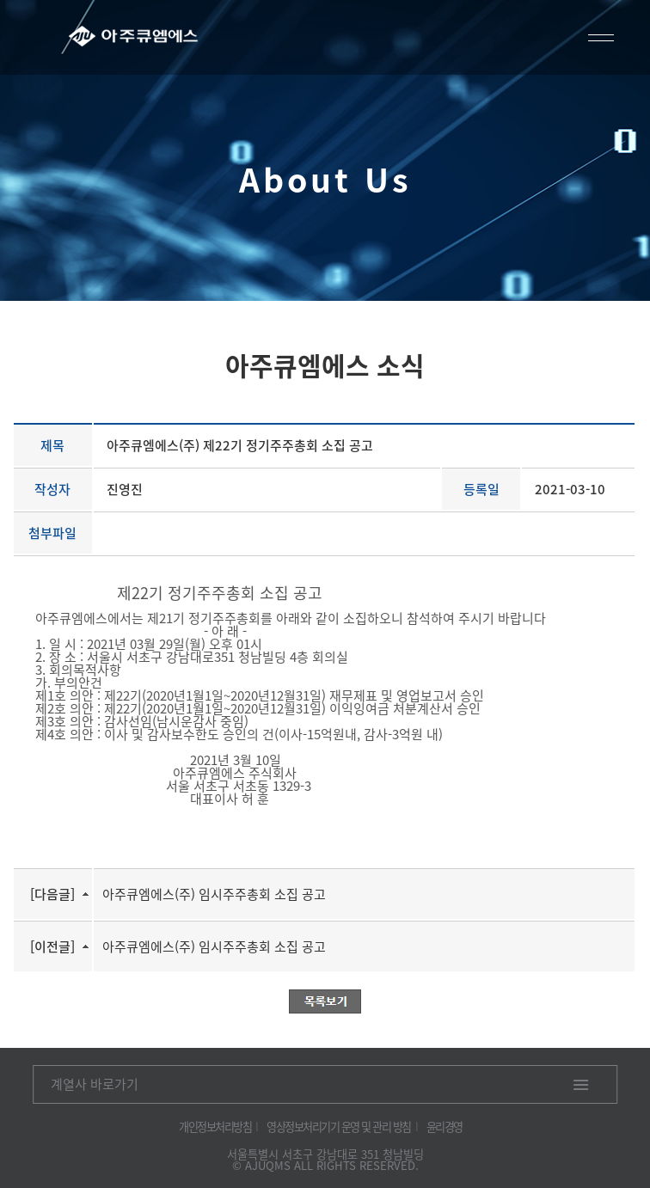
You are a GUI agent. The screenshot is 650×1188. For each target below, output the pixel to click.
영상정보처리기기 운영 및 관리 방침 (339, 1126)
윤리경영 (444, 1126)
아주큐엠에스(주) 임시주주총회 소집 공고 (214, 894)
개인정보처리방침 (215, 1126)
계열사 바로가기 (94, 1084)
